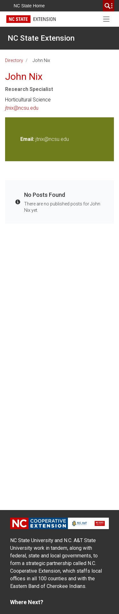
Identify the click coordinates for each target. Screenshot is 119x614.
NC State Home (29, 5)
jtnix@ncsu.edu (21, 108)
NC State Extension (41, 38)
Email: (28, 139)
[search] (108, 5)
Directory (14, 60)
